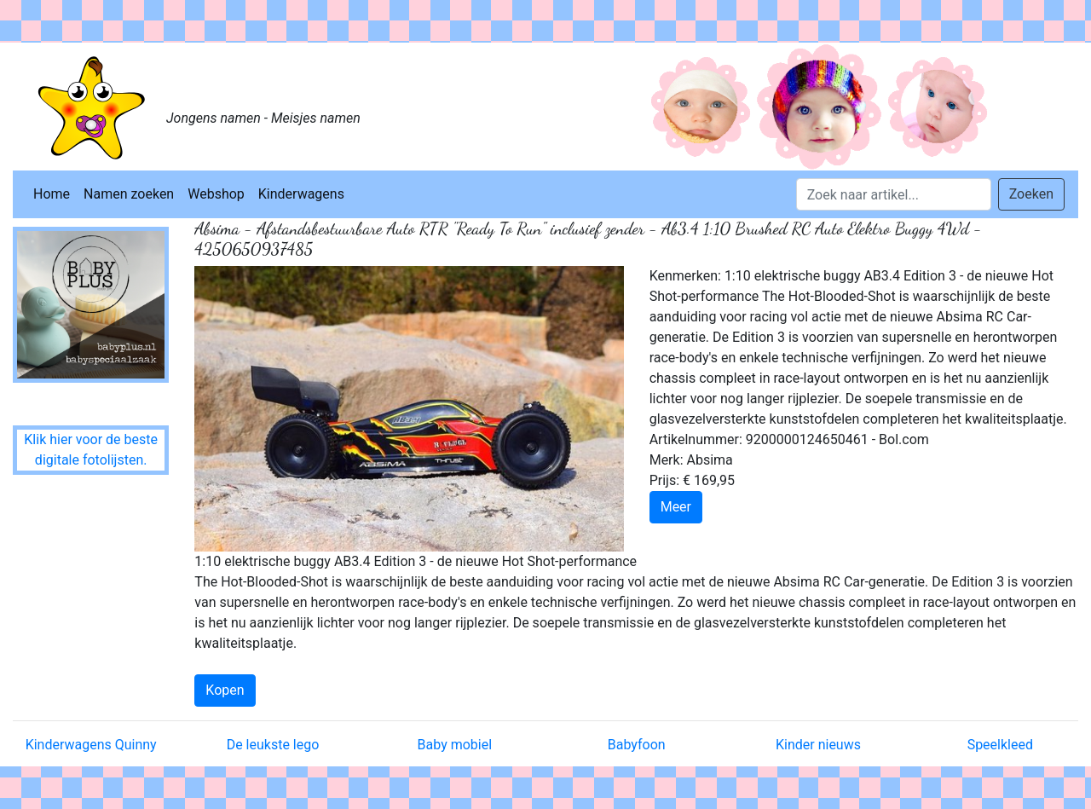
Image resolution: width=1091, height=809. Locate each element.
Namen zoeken (129, 194)
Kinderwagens (301, 194)
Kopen (224, 690)
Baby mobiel (455, 745)
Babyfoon (637, 745)
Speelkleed (1000, 745)
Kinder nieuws (818, 745)
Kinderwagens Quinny (91, 745)
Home (51, 194)
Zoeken (1031, 194)
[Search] (893, 194)
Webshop (216, 194)
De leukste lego (273, 745)
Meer (676, 507)
